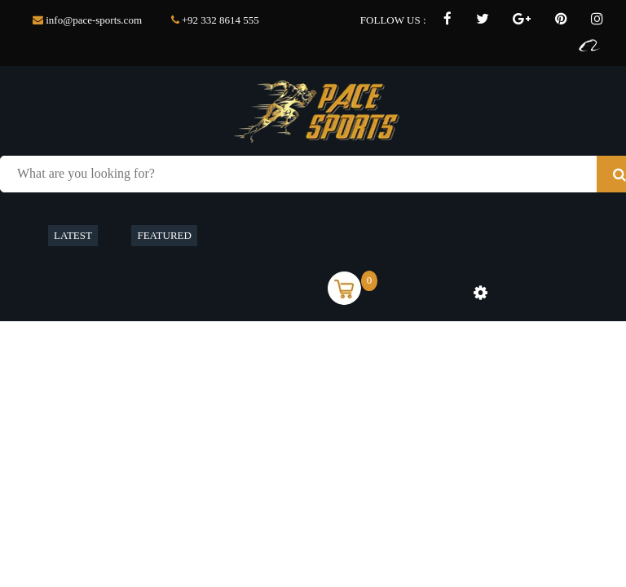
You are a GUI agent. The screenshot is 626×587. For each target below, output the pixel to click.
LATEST (73, 235)
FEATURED (164, 235)
